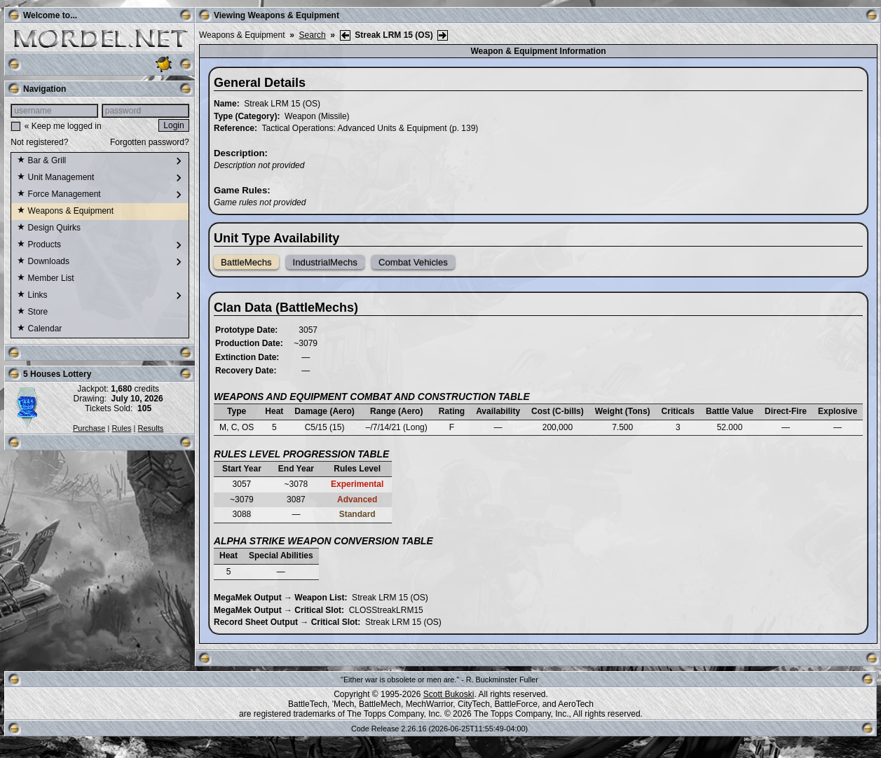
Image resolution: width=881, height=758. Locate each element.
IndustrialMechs (325, 262)
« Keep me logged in (63, 126)
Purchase (89, 428)
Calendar (39, 329)
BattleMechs (246, 262)
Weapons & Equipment (65, 212)
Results (151, 428)
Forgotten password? (149, 142)
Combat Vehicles (413, 262)
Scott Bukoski (448, 694)
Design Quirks (48, 228)
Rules (121, 428)
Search (312, 35)
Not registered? (39, 142)
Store (32, 312)
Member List (45, 279)
